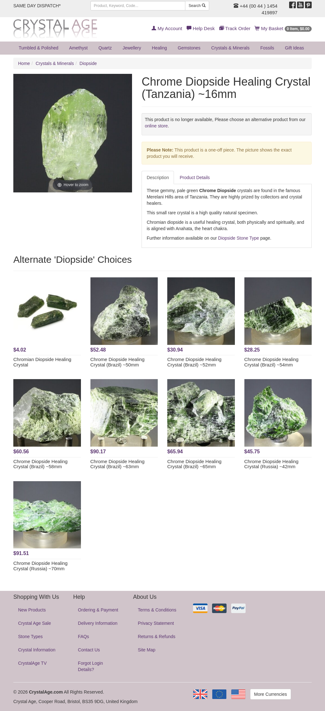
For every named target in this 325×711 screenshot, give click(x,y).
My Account (166, 28)
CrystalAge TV (32, 663)
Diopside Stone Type (238, 238)
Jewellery (132, 47)
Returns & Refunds (156, 636)
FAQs (83, 636)
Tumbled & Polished (38, 47)
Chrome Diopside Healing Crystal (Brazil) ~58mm (40, 464)
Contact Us (89, 649)
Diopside (88, 63)
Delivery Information (98, 623)
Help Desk (201, 28)
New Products (32, 609)
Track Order (234, 28)
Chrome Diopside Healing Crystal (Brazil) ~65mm (194, 464)
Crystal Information (36, 649)
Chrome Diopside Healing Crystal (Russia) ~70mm (40, 565)
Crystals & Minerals (230, 47)
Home (24, 63)
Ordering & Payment (98, 609)
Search (197, 5)
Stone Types (30, 636)
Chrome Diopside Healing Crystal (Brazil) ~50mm (117, 362)
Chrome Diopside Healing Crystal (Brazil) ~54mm (271, 362)
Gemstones (189, 47)
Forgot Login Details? (90, 666)
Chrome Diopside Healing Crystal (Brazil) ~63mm (117, 464)
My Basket (283, 28)
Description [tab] (158, 177)
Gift (294, 47)
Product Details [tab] (195, 177)
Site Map (146, 649)
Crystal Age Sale (34, 623)
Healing (159, 47)
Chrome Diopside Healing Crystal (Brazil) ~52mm (194, 362)
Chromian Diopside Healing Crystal (42, 362)
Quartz (105, 47)
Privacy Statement (156, 623)
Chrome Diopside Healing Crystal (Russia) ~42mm (271, 464)
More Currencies (270, 694)
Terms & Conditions (157, 609)
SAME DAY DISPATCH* (37, 5)
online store (156, 125)
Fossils (267, 47)
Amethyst (78, 47)
